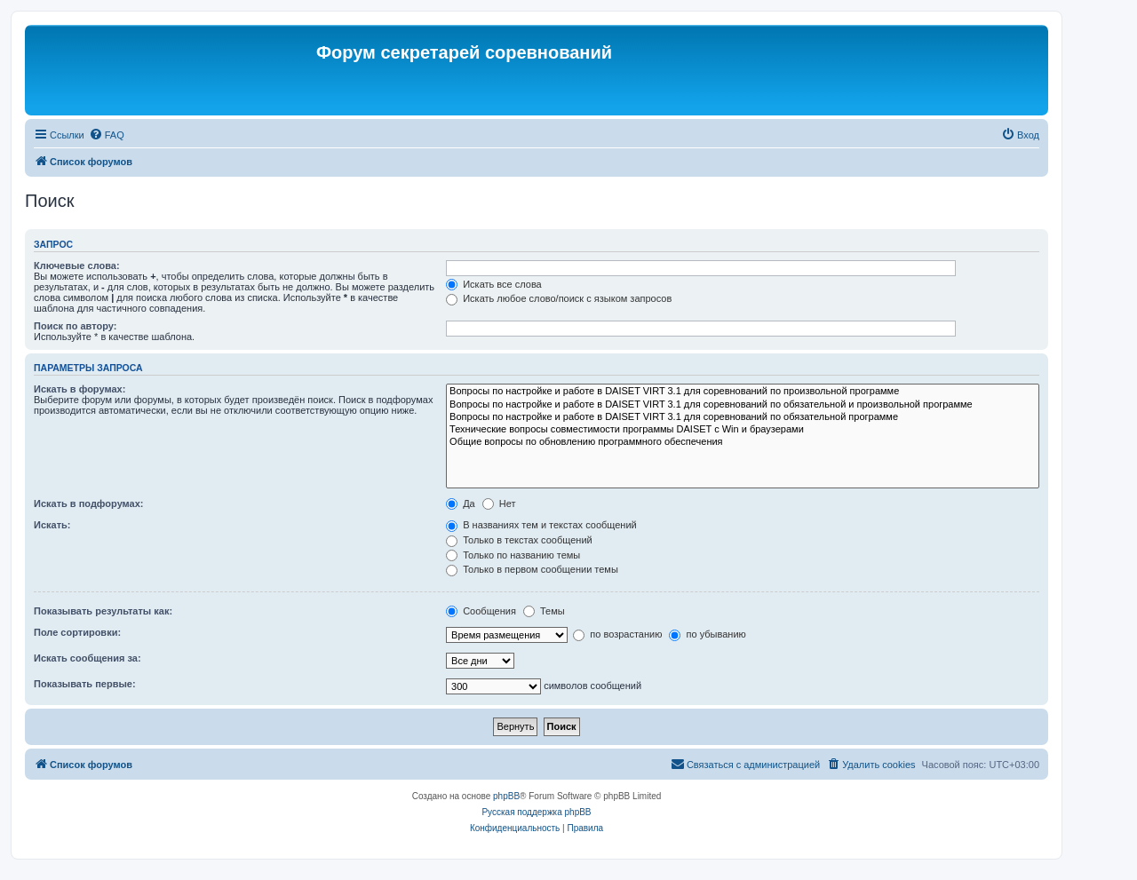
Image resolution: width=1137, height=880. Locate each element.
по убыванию (707, 634)
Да (460, 503)
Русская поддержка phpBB (536, 812)
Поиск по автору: (75, 326)
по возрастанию (617, 634)
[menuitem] (106, 135)
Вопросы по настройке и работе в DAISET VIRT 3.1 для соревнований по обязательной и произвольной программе (743, 405)
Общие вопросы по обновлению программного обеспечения (743, 442)
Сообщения (481, 611)
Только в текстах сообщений (519, 540)
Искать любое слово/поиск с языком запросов (559, 298)
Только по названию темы (513, 555)
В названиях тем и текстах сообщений (541, 524)
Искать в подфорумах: (89, 503)
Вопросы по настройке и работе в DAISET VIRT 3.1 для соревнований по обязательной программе (743, 417)
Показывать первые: (85, 683)
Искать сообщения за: (87, 658)
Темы (544, 611)
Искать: (52, 524)
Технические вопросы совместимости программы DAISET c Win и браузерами (743, 430)
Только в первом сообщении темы (532, 569)
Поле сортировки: (77, 632)
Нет (499, 503)
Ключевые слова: (77, 265)
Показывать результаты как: (103, 611)
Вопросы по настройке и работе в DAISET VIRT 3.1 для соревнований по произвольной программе (743, 391)
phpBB (506, 796)
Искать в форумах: (79, 389)
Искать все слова (494, 284)
